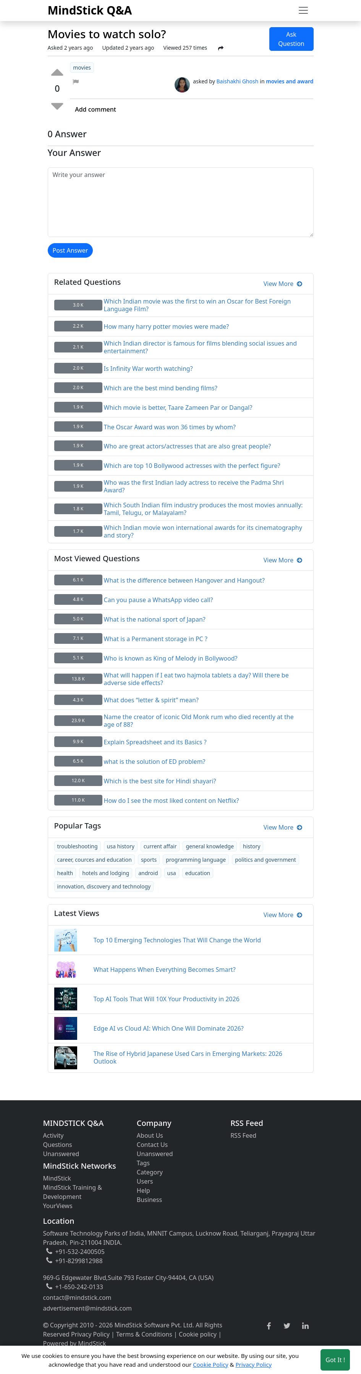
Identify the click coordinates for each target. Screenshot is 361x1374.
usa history (120, 846)
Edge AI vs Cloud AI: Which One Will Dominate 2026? (169, 1028)
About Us (150, 1135)
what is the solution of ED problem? (155, 761)
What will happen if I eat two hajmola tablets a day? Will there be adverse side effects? (196, 679)
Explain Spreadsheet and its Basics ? (155, 742)
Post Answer (70, 250)
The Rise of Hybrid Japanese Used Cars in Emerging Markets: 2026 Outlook (188, 1057)
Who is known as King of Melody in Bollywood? (171, 658)
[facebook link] (269, 1326)
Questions (57, 1144)
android (148, 873)
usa (171, 873)
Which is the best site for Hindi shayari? (160, 781)
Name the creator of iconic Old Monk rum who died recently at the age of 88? (199, 720)
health (65, 873)
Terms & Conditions (144, 1334)
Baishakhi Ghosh (237, 81)
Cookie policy (198, 1334)
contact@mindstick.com (77, 1297)
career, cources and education (94, 859)
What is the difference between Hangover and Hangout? (184, 580)
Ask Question (291, 39)
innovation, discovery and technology (104, 886)
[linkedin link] (305, 1326)
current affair (160, 846)
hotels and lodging (105, 873)
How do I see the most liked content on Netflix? (171, 800)
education (197, 873)
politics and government (265, 859)
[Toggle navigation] (303, 10)
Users (145, 1181)
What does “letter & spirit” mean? (151, 700)
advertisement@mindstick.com (87, 1308)
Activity (53, 1135)
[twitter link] (287, 1326)
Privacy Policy (90, 1334)
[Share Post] (220, 48)
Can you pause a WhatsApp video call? (158, 600)
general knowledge (210, 846)
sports (149, 859)
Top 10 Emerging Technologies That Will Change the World (177, 940)
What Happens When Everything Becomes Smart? (165, 969)
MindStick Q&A (90, 10)
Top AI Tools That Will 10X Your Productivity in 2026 (167, 999)
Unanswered (61, 1154)
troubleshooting (77, 846)
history (251, 846)
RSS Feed (243, 1135)
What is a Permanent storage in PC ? (155, 639)
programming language (196, 859)
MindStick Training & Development (72, 1192)
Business (149, 1199)
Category (150, 1172)
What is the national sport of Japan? (155, 619)
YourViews (58, 1206)
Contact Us (152, 1144)
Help (143, 1190)
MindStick (57, 1178)
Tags (143, 1163)
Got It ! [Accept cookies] (335, 1360)
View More (283, 283)
